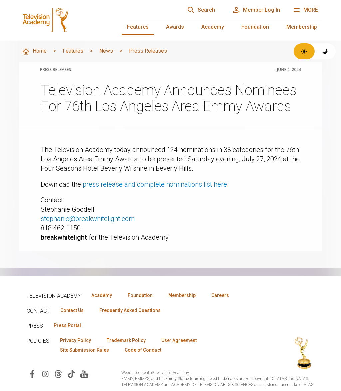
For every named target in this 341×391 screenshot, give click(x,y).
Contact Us (72, 310)
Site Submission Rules (84, 350)
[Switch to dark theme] (325, 51)
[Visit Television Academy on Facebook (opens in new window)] (32, 373)
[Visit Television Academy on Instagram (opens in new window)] (45, 373)
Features (138, 27)
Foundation (255, 27)
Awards (175, 27)
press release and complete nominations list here (155, 184)
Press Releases (148, 51)
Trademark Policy (126, 340)
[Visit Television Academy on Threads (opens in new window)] (58, 373)
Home (34, 51)
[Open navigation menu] (305, 10)
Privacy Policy (75, 340)
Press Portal (67, 325)
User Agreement (179, 340)
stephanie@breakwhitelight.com (88, 219)
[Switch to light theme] (304, 51)
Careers (220, 295)
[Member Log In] (256, 10)
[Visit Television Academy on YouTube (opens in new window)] (84, 373)
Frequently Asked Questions (130, 310)
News (106, 51)
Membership (301, 27)
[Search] (201, 10)
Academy (212, 27)
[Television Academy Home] (67, 20)
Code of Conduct (143, 350)
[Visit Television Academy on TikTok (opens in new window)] (71, 373)
